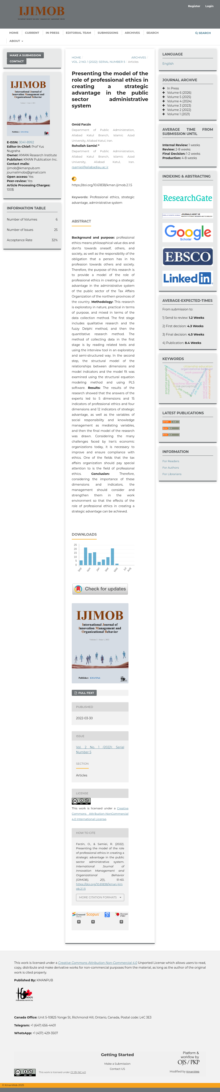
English (168, 64)
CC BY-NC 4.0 (78, 1072)
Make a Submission (25, 55)
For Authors (170, 467)
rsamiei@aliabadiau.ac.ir (90, 167)
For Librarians (172, 474)
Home (13, 32)
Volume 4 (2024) (178, 101)
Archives (132, 32)
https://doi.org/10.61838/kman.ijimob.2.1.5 (102, 185)
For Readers (170, 461)
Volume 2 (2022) (178, 110)
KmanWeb (192, 1071)
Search (153, 32)
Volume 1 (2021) (177, 114)
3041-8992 (26, 142)
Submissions (108, 32)
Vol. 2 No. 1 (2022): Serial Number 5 (98, 61)
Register (194, 6)
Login (209, 6)
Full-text (86, 693)
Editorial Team (78, 32)
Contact (17, 61)
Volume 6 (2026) (178, 93)
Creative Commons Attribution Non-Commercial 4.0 (97, 963)
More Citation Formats (98, 897)
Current (32, 32)
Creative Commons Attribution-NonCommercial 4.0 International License (100, 814)
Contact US (117, 1069)
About (15, 41)
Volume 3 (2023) (178, 105)
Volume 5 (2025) (178, 97)
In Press (52, 32)
